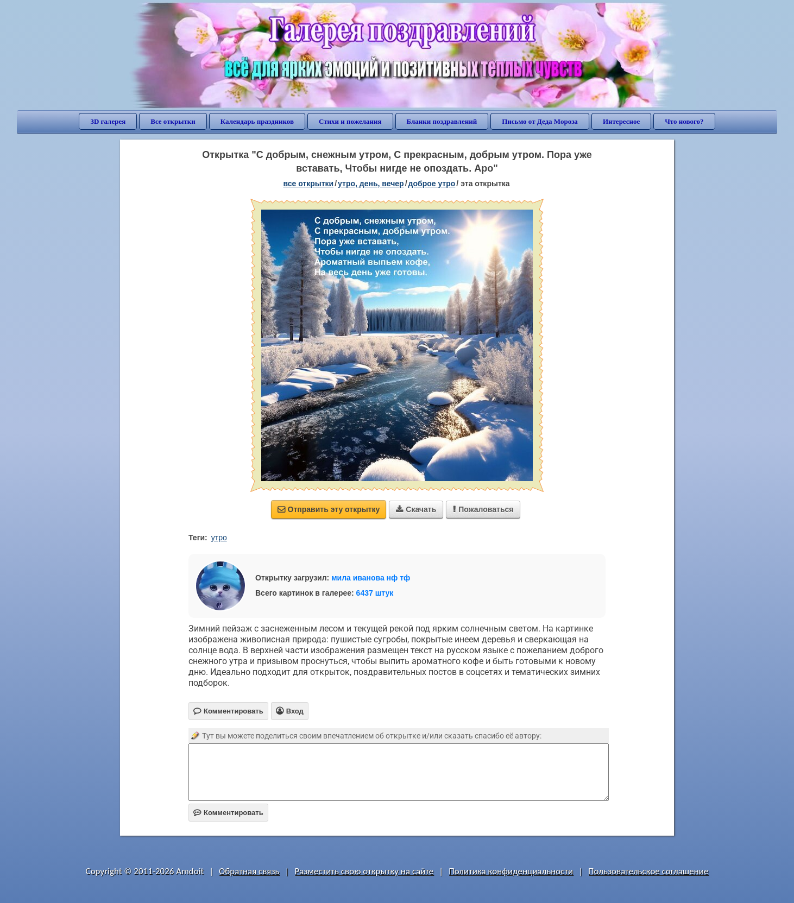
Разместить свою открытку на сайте (363, 871)
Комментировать (228, 813)
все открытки (308, 183)
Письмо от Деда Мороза (540, 121)
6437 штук (375, 593)
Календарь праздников (257, 121)
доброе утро (432, 183)
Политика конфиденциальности (511, 871)
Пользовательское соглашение (648, 871)
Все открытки (173, 121)
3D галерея (107, 121)
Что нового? (684, 121)
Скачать (416, 509)
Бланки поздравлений (442, 121)
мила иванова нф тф (370, 577)
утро (219, 537)
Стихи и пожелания (350, 121)
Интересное (621, 121)
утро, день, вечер (371, 183)
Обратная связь (249, 871)
